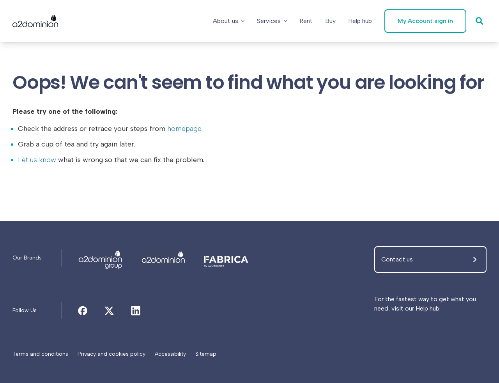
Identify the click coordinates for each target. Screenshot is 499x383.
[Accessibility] (170, 354)
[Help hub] (360, 21)
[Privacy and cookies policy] (111, 354)
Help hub (427, 308)
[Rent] (306, 21)
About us (228, 21)
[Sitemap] (205, 354)
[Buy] (330, 21)
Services (272, 21)
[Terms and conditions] (40, 354)
